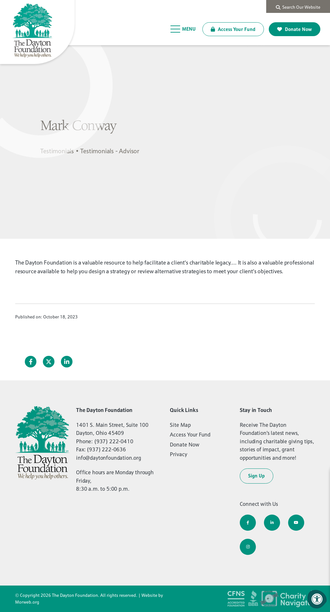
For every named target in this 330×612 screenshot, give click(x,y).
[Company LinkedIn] (272, 523)
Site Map (180, 424)
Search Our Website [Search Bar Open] (298, 7)
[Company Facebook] (248, 523)
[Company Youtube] (296, 523)
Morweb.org (27, 602)
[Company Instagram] (248, 547)
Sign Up (256, 476)
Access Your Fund (233, 29)
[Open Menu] (183, 29)
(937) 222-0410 (113, 441)
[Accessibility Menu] (317, 599)
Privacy (178, 454)
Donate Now (294, 29)
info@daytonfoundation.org (108, 457)
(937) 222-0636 (106, 449)
